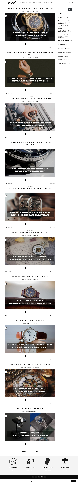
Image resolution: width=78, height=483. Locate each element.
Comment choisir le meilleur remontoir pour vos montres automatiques (30, 188)
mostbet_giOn (61, 56)
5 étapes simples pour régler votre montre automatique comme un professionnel (30, 143)
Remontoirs (32, 2)
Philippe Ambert (36, 11)
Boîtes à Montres (26, 2)
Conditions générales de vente (33, 479)
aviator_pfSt (60, 48)
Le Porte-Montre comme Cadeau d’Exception (30, 408)
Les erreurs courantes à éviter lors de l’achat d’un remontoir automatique (30, 8)
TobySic (59, 63)
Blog (13, 479)
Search (59, 7)
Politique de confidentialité (45, 479)
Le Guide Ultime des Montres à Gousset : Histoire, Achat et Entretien (30, 364)
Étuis (44, 2)
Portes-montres (39, 2)
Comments (52, 47)
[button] (69, 2)
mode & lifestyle (30, 230)
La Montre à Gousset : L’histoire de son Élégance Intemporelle (30, 232)
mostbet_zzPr (61, 52)
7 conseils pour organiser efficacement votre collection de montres (30, 98)
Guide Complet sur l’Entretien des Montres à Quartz (30, 320)
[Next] (37, 451)
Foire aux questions (19, 479)
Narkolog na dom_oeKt (62, 42)
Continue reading (30, 44)
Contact (24, 479)
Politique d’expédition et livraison (59, 479)
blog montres (30, 6)
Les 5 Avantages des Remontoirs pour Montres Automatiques (30, 276)
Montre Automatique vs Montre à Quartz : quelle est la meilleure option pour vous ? (30, 53)
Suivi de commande (49, 2)
